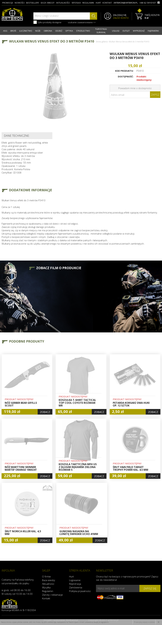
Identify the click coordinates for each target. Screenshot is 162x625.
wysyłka (76, 2)
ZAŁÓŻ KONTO (121, 17)
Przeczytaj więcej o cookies (144, 622)
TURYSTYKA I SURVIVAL (101, 31)
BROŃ (13, 30)
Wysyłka (46, 587)
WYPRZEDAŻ (139, 30)
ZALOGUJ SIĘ (119, 15)
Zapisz (155, 94)
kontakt (107, 2)
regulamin (88, 2)
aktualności (63, 2)
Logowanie (75, 580)
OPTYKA (69, 30)
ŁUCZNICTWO (25, 30)
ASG (5, 30)
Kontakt (46, 598)
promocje (7, 2)
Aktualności (48, 583)
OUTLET (126, 30)
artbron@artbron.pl (126, 2)
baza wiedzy (47, 2)
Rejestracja (75, 583)
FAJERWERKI (153, 30)
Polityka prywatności (80, 591)
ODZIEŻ (58, 30)
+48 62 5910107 (147, 2)
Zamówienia (75, 587)
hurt (98, 2)
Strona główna (102, 41)
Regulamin (47, 591)
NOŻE (37, 30)
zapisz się (149, 588)
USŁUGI (115, 30)
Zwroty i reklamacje (52, 594)
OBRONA (48, 30)
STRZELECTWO (83, 30)
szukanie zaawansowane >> (82, 22)
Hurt (71, 576)
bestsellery (32, 2)
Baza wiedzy (48, 580)
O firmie (46, 576)
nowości (20, 2)
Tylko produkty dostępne (47, 22)
